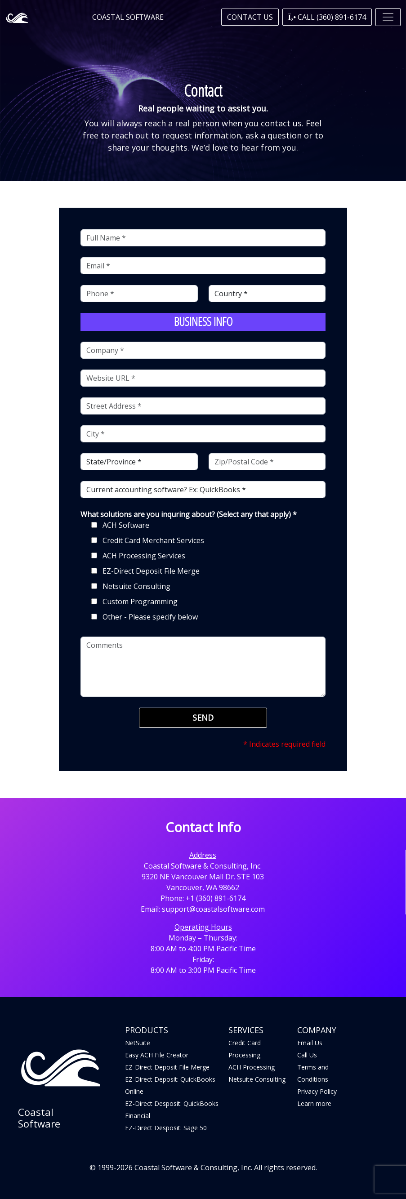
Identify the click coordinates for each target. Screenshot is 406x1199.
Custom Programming (140, 601)
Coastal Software (128, 17)
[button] (327, 17)
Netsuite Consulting (136, 586)
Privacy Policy (317, 1091)
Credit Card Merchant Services (153, 540)
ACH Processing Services (144, 556)
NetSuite (137, 1043)
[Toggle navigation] (388, 17)
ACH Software (126, 525)
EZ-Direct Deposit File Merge (151, 571)
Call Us (307, 1055)
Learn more (314, 1103)
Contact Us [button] (250, 17)
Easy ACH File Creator (156, 1055)
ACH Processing (251, 1067)
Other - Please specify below (150, 617)
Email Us (309, 1043)
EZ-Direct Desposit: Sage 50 (166, 1127)
